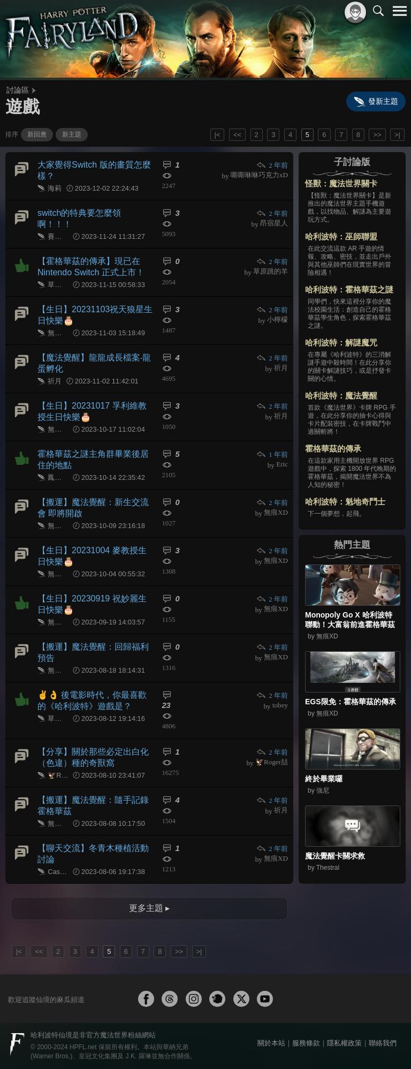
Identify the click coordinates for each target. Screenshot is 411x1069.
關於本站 (271, 1043)
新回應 (37, 134)
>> (377, 135)
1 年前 (272, 454)
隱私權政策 (344, 1043)
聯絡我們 (383, 1043)
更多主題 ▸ (149, 908)
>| (397, 135)
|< (217, 135)
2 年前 (272, 165)
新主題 (71, 134)
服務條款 (306, 1043)
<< (237, 135)
